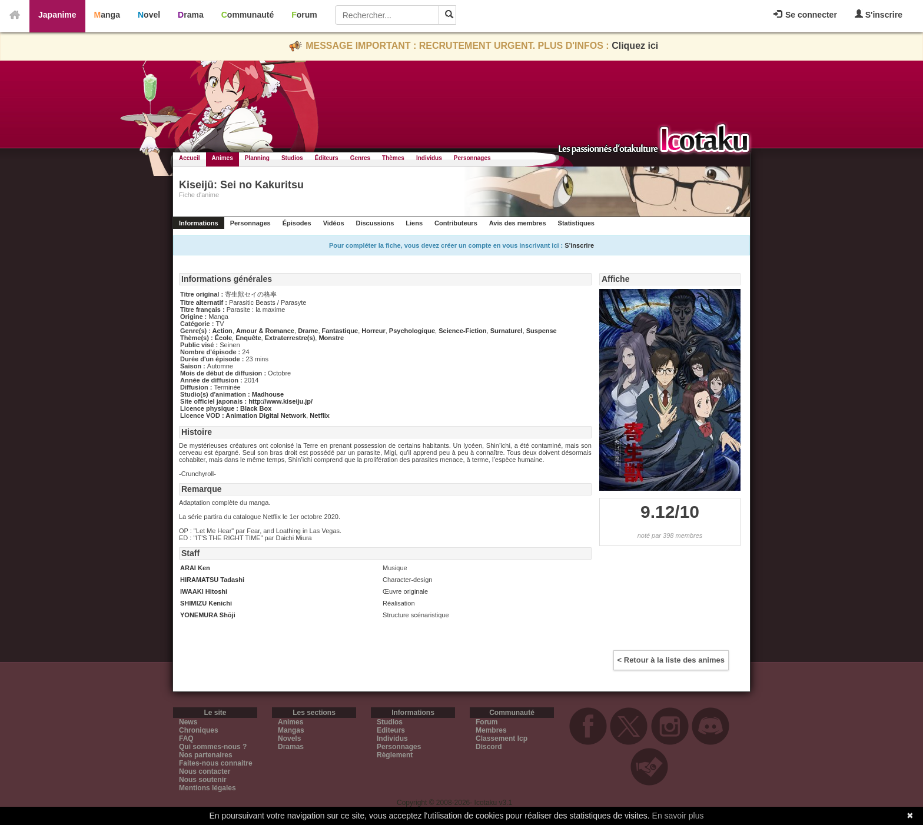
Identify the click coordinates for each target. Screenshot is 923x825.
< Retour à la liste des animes (671, 660)
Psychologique (412, 330)
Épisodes (297, 223)
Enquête (248, 337)
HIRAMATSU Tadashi (212, 579)
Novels (289, 738)
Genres (360, 158)
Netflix (320, 415)
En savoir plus (678, 815)
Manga (107, 14)
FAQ (186, 738)
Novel (149, 14)
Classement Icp (501, 738)
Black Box (255, 408)
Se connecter (805, 14)
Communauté (247, 14)
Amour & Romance (265, 330)
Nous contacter (204, 771)
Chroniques (198, 730)
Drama (191, 14)
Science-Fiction (462, 330)
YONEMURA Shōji (207, 614)
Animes (222, 158)
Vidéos (333, 223)
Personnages (472, 158)
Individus (429, 158)
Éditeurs (326, 158)
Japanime (57, 14)
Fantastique (340, 330)
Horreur (373, 330)
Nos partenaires (206, 755)
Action (223, 330)
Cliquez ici (635, 46)
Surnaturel (506, 330)
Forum (304, 14)
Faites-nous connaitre (216, 763)
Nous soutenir (203, 780)
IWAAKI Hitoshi (203, 591)
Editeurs (391, 730)
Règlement (395, 755)
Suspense (541, 330)
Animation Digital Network (265, 415)
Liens (414, 223)
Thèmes (393, 158)
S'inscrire (878, 14)
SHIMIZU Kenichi (206, 603)
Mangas (291, 730)
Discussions (375, 223)
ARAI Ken (195, 567)
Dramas (291, 747)
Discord (489, 747)
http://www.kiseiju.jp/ (280, 401)
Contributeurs (455, 223)
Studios (292, 158)
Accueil (189, 158)
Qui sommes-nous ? (213, 747)
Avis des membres (517, 223)
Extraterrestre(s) (290, 337)
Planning (257, 158)
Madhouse (268, 394)
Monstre (331, 337)
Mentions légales (207, 788)
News (188, 722)
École (223, 337)
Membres (491, 730)
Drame (308, 330)
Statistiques (576, 223)
